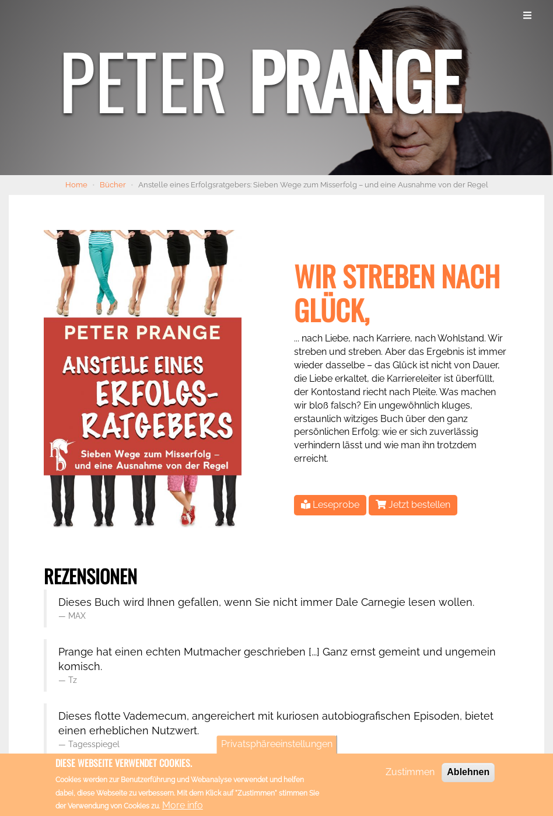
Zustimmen (410, 775)
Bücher (113, 184)
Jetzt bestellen (413, 504)
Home (76, 184)
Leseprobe (330, 504)
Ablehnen (468, 775)
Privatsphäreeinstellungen (276, 747)
